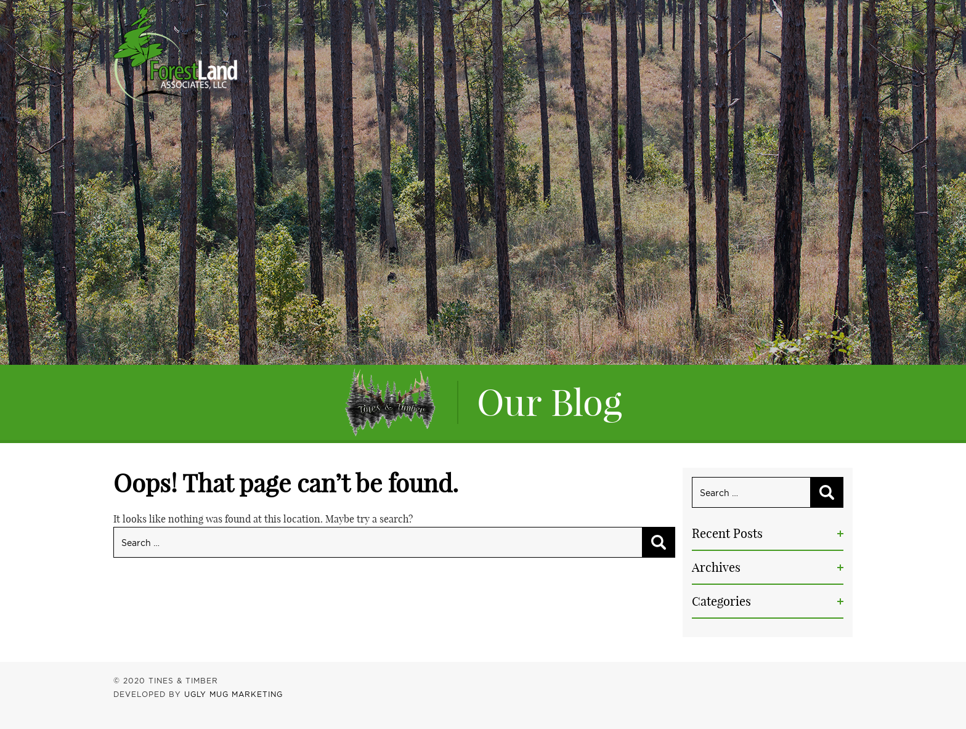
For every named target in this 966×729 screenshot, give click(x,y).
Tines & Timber (175, 54)
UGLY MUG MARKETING (233, 694)
